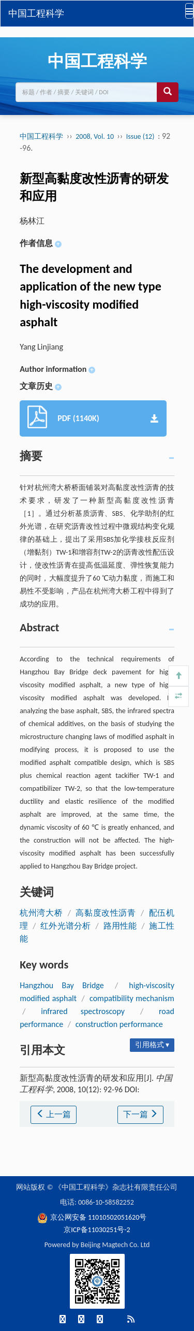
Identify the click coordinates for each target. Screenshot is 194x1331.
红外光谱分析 (65, 926)
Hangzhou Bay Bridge (62, 985)
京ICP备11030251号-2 (97, 1229)
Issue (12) (140, 136)
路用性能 (120, 926)
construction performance (119, 1024)
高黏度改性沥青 (106, 913)
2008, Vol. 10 (95, 136)
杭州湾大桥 (41, 913)
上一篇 (53, 1114)
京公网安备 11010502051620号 (92, 1217)
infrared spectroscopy (83, 1011)
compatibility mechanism (131, 998)
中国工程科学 (36, 13)
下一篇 (140, 1114)
